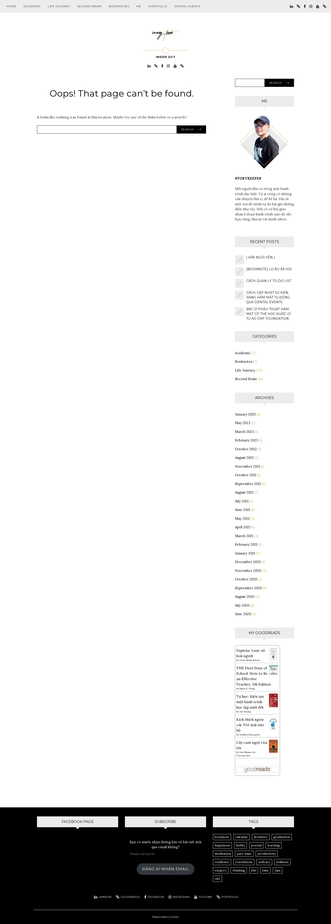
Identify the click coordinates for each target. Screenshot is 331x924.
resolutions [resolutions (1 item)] (244, 862)
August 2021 (244, 492)
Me (138, 6)
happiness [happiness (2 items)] (222, 845)
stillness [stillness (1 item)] (282, 862)
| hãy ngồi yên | (260, 257)
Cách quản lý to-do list (268, 281)
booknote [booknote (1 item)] (222, 837)
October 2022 (246, 449)
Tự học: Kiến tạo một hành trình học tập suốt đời (250, 701)
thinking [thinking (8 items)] (238, 870)
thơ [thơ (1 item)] (253, 870)
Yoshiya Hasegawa (249, 734)
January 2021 (245, 553)
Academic (32, 6)
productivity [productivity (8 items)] (266, 854)
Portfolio (157, 6)
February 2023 (246, 440)
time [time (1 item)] (265, 870)
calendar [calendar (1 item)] (241, 837)
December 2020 (248, 562)
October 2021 (245, 475)
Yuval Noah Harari (249, 660)
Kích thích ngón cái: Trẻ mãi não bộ (250, 724)
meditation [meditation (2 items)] (223, 854)
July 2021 (241, 501)
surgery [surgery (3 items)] (221, 870)
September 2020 (248, 588)
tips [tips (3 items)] (277, 870)
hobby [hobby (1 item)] (240, 845)
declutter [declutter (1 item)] (261, 837)
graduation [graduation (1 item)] (282, 837)
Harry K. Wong (247, 688)
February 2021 (246, 544)
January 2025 (245, 414)
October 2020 (246, 579)
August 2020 (244, 596)
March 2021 (244, 536)
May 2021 (242, 518)
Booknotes (119, 6)
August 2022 (244, 457)
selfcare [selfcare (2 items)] (264, 862)
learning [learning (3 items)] (273, 845)
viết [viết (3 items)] (217, 879)
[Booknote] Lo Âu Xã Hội (269, 269)
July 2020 (242, 605)
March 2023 (244, 432)
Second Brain (89, 6)
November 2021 (247, 466)
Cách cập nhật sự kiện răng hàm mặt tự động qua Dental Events (268, 297)
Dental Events (187, 6)
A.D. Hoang (245, 711)
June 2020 (243, 614)
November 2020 (248, 570)
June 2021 (242, 510)
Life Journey (59, 6)
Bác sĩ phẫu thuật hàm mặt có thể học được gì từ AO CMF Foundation (268, 314)
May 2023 (242, 423)
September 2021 (248, 484)
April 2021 (242, 527)
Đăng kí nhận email (165, 869)
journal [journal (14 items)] (256, 845)
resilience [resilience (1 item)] (222, 862)
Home (11, 6)
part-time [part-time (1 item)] (244, 854)
